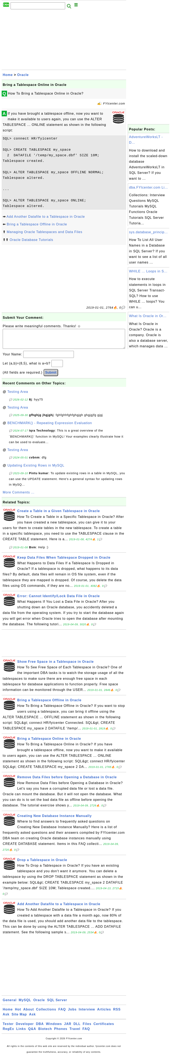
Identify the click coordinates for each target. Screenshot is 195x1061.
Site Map (19, 1018)
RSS (117, 1013)
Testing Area (17, 396)
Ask (6, 1018)
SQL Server (57, 1004)
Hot (18, 1013)
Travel (74, 1033)
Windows (54, 1028)
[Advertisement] (64, 41)
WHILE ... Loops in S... (148, 271)
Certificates (104, 1028)
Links (21, 1033)
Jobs (72, 1013)
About (28, 1013)
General (10, 1004)
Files (87, 1028)
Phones (60, 1033)
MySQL (25, 1004)
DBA (40, 1028)
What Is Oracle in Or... (147, 316)
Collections (46, 1013)
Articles (104, 1013)
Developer (25, 1028)
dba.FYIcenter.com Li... (148, 187)
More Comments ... (18, 496)
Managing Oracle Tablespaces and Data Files (44, 232)
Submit (50, 376)
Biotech (45, 1033)
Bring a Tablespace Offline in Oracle (37, 224)
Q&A (32, 1033)
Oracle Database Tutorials (31, 240)
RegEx (8, 1033)
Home (8, 75)
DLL (76, 1028)
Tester (8, 1028)
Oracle (23, 75)
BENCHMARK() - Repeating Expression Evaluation (49, 427)
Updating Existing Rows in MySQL (36, 469)
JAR (67, 1028)
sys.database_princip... (148, 232)
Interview (87, 1013)
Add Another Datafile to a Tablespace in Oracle (46, 216)
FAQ (62, 1013)
